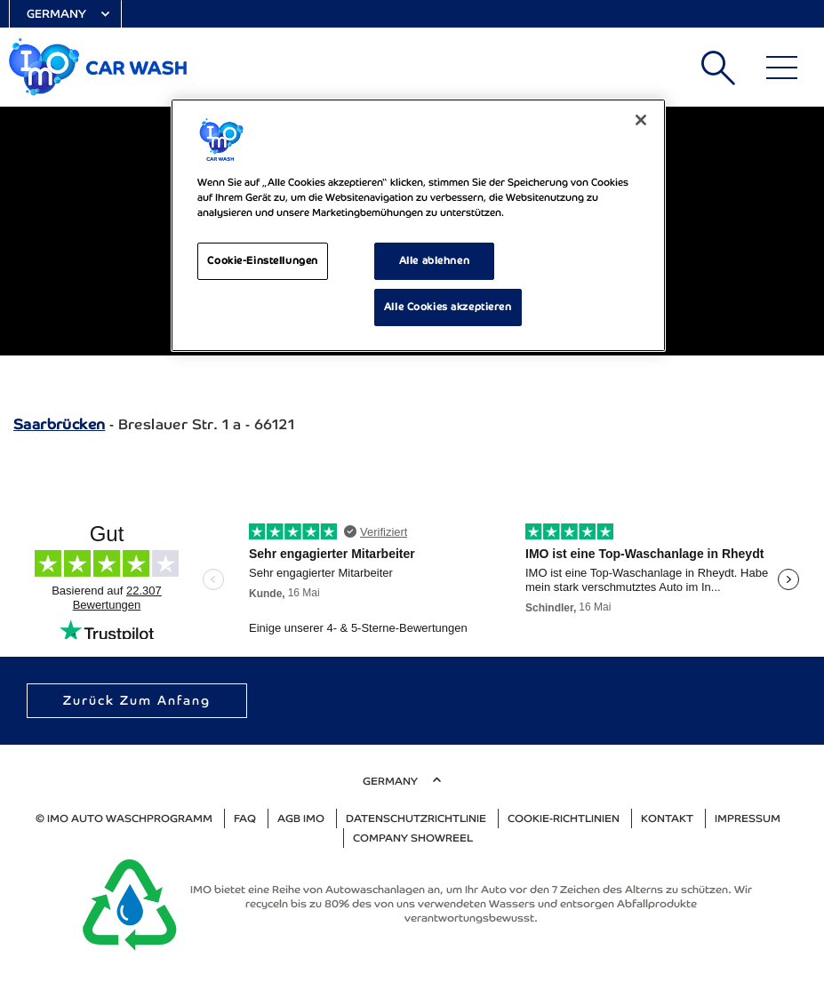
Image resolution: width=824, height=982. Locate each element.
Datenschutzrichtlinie (416, 818)
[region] (418, 225)
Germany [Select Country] (56, 13)
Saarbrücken (59, 424)
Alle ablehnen (434, 260)
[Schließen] (640, 120)
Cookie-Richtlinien (564, 818)
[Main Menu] (782, 68)
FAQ (245, 818)
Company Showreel (413, 838)
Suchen (718, 67)
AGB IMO (300, 818)
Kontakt (667, 818)
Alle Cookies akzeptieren (448, 306)
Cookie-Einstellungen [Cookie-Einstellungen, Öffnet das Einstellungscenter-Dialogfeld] (262, 260)
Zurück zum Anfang (137, 700)
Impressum (747, 818)
